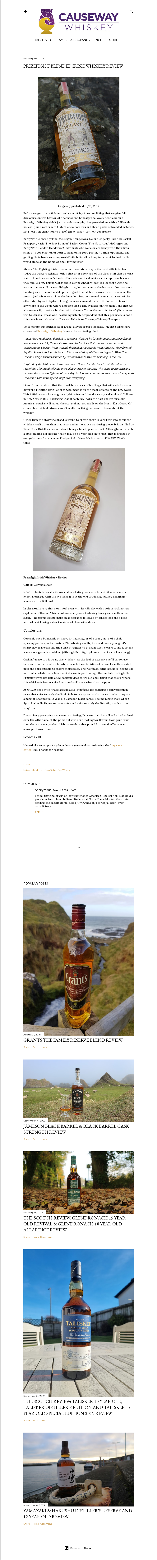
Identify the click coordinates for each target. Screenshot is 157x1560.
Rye (59, 769)
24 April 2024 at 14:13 (64, 790)
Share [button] (26, 764)
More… (114, 40)
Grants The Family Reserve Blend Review (73, 1040)
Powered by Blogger (78, 1548)
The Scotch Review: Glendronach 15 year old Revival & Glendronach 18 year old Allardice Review (74, 1224)
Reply (38, 812)
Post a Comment (42, 1236)
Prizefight (50, 769)
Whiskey (67, 769)
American (67, 40)
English (100, 40)
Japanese (84, 40)
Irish (39, 40)
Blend (34, 769)
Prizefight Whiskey (49, 331)
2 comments (40, 1047)
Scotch (51, 40)
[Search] (131, 10)
